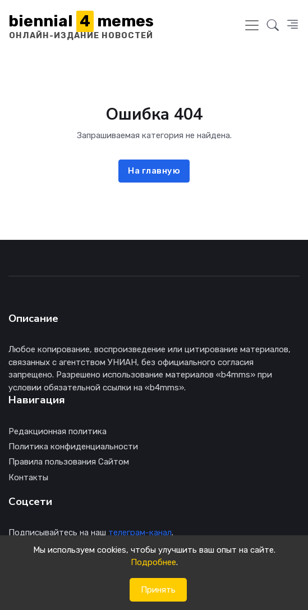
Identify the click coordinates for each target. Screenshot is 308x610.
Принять (158, 590)
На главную (154, 171)
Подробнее (153, 562)
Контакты (28, 477)
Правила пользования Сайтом (68, 462)
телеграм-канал (140, 532)
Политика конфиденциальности (73, 446)
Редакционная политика (57, 431)
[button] (273, 25)
